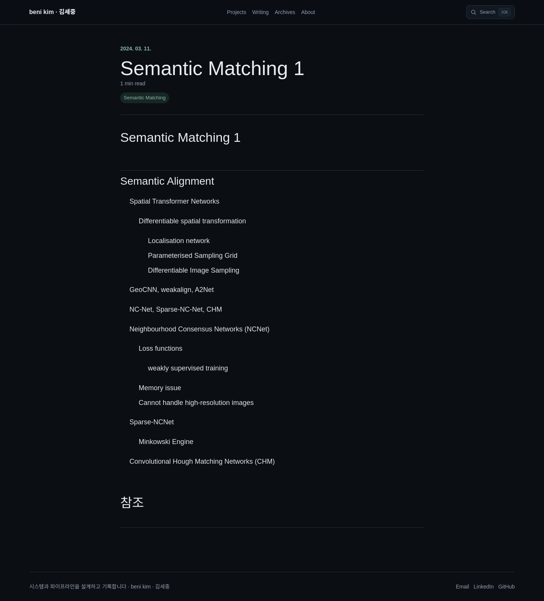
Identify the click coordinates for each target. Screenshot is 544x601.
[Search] (490, 12)
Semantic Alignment (167, 181)
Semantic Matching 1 (180, 137)
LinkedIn (483, 587)
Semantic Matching (145, 97)
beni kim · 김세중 (52, 12)
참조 (132, 503)
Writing (260, 12)
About (308, 12)
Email (462, 587)
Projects (236, 12)
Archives (285, 12)
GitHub (506, 587)
